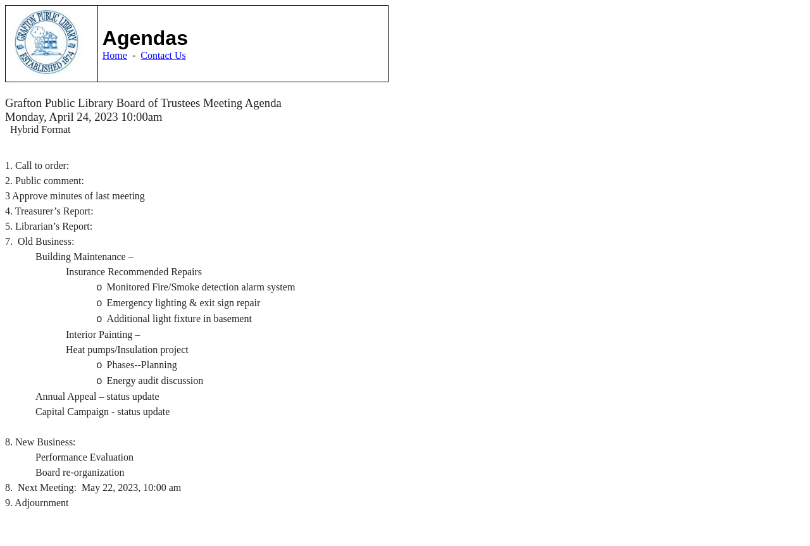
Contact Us (163, 55)
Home (115, 55)
